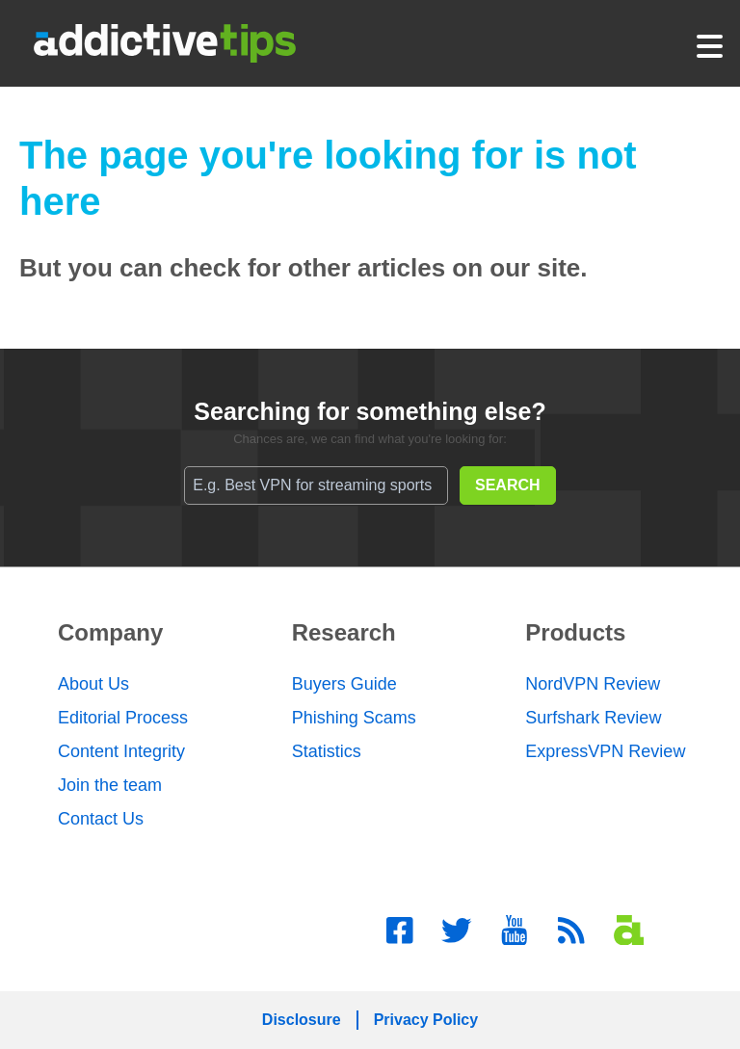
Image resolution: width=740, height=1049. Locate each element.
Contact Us (101, 818)
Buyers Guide (344, 684)
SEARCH (508, 485)
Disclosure (301, 1019)
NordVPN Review (592, 684)
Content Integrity (121, 751)
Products (575, 632)
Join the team (110, 785)
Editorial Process (123, 717)
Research (344, 632)
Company (110, 632)
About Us (93, 684)
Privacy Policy (426, 1019)
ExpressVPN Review (605, 751)
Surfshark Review (593, 717)
